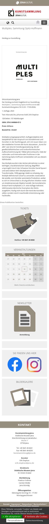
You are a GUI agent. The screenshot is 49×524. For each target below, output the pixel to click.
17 (41, 269)
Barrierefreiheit (40, 504)
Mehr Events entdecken (24, 285)
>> (42, 254)
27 (19, 279)
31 (41, 279)
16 (35, 269)
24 (41, 274)
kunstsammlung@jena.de (25, 453)
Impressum (15, 504)
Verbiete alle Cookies (36, 516)
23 (35, 274)
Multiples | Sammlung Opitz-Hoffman (18, 104)
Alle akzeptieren (12, 516)
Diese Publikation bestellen (11, 202)
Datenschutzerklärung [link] (34, 520)
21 (24, 274)
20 (19, 274)
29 (30, 279)
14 (24, 269)
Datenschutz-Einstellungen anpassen (24, 506)
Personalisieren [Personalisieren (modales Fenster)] (15, 520)
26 (13, 279)
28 (24, 279)
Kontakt (6, 504)
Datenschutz (27, 504)
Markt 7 (24, 440)
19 (13, 274)
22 (30, 274)
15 (30, 269)
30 (35, 279)
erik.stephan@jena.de (24, 463)
